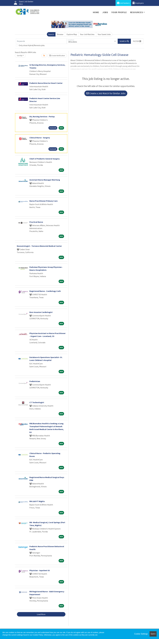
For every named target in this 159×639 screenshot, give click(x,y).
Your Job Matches (87, 34)
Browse (60, 34)
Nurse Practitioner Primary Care (43, 201)
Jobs (105, 12)
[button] (137, 41)
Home (96, 12)
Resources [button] (136, 12)
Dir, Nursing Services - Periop (42, 116)
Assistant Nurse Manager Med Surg (44, 180)
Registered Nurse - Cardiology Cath (45, 291)
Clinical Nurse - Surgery (39, 137)
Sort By (19, 55)
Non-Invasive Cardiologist (41, 312)
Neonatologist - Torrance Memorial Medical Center (39, 246)
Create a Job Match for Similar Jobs (105, 93)
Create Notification (57, 55)
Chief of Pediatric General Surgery (44, 158)
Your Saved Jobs (104, 34)
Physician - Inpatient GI (39, 570)
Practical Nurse (36, 222)
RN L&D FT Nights (37, 501)
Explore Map (72, 34)
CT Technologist (36, 402)
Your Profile (119, 12)
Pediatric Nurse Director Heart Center (45, 83)
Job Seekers (123, 2)
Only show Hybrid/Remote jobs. (32, 45)
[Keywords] (41, 41)
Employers (138, 2)
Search (51, 34)
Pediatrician (34, 381)
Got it (153, 634)
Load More (41, 614)
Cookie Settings (141, 634)
